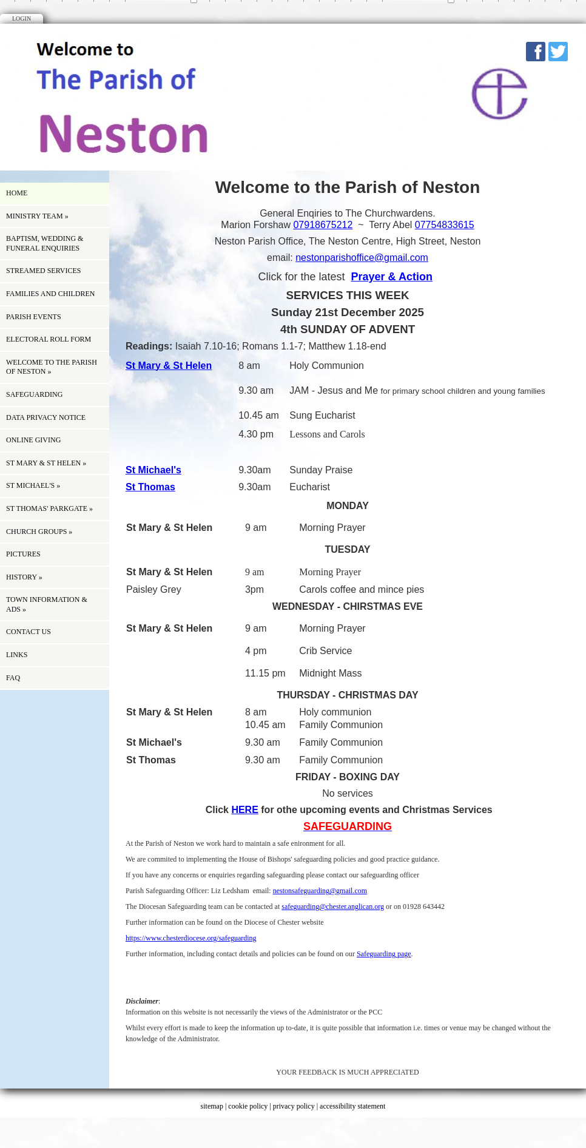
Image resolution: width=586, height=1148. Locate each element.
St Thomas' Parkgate (49, 508)
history (24, 577)
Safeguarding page (384, 954)
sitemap (212, 1106)
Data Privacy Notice (46, 417)
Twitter (558, 51)
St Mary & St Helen (46, 463)
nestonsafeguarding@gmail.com (320, 890)
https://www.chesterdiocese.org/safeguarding (191, 938)
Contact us (28, 631)
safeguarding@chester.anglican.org (332, 906)
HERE (244, 810)
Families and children (50, 293)
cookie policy (248, 1106)
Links (16, 654)
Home (16, 193)
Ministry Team (37, 216)
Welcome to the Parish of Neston (51, 367)
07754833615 (444, 225)
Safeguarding (34, 394)
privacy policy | (296, 1106)
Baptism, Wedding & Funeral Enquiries (44, 243)
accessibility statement (352, 1106)
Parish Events (33, 316)
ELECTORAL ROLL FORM (48, 339)
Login (21, 18)
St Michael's (33, 485)
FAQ (13, 678)
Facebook (535, 51)
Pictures (23, 554)
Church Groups (39, 531)
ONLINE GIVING (33, 440)
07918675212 (322, 225)
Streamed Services (43, 270)
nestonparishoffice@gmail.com (361, 257)
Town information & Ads (46, 604)
